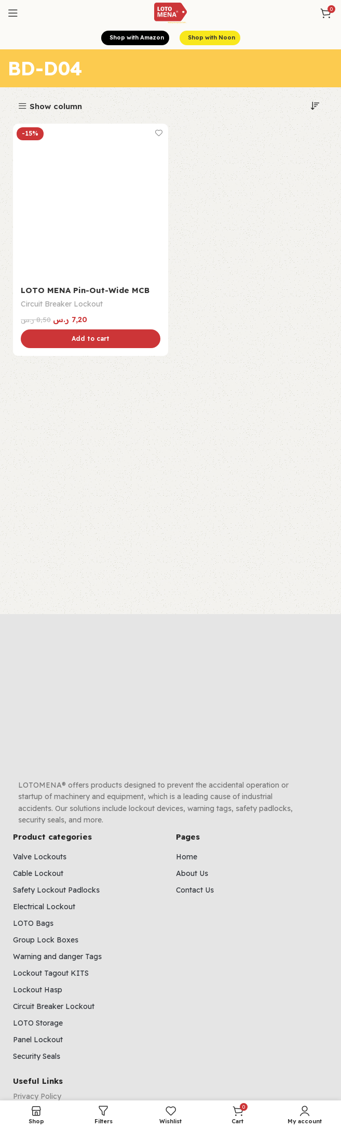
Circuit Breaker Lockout (62, 304)
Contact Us (195, 890)
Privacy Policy (37, 1096)
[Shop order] (315, 105)
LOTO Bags (33, 923)
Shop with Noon (210, 37)
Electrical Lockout (44, 906)
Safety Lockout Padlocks (56, 890)
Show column (56, 106)
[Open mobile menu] (13, 13)
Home (186, 856)
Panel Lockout (38, 1039)
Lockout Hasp (37, 989)
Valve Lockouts (39, 856)
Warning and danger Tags (57, 956)
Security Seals (36, 1056)
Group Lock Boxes (45, 940)
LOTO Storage (38, 1023)
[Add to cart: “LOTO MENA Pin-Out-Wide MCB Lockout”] (90, 339)
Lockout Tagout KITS (51, 973)
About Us (192, 873)
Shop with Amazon (135, 37)
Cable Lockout (38, 873)
